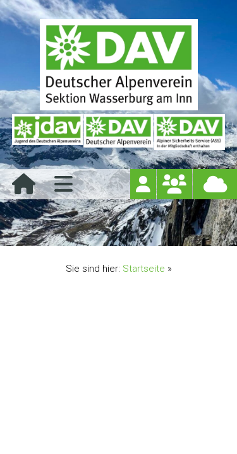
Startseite (144, 268)
